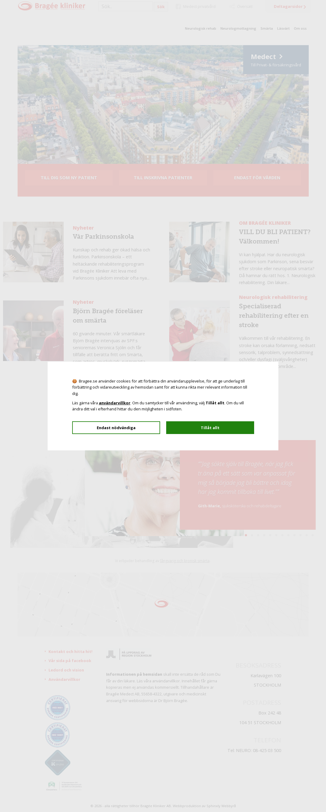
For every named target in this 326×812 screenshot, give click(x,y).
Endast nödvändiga (116, 427)
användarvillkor (114, 403)
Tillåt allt (210, 427)
